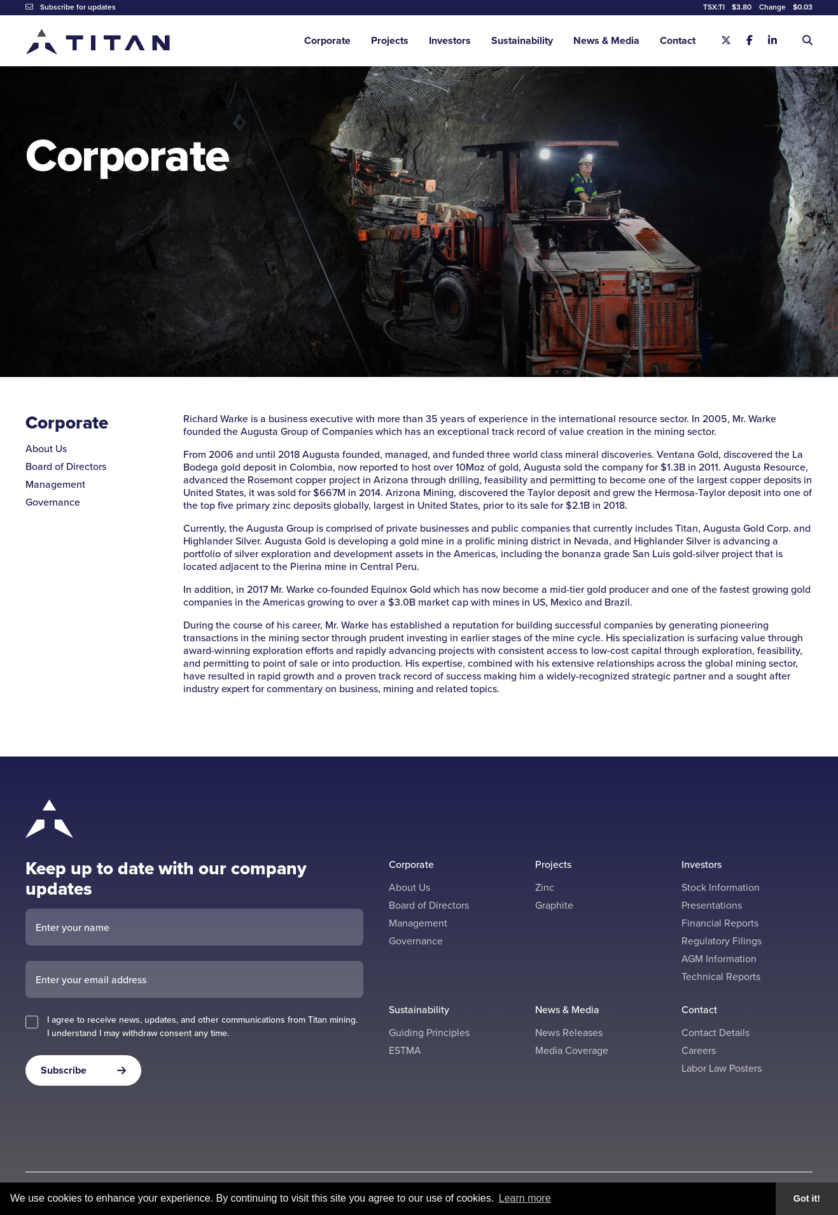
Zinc (544, 887)
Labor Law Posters (721, 1068)
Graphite (554, 905)
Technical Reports (720, 976)
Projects (390, 40)
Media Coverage (571, 1050)
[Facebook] (749, 40)
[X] (726, 40)
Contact (677, 40)
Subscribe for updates (70, 7)
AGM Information (719, 958)
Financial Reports (719, 923)
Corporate (327, 40)
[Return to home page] (98, 41)
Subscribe (64, 1070)
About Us (46, 448)
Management (55, 484)
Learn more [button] (525, 1198)
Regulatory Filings (721, 941)
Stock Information (720, 887)
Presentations (711, 905)
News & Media (606, 40)
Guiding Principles (429, 1032)
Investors (450, 40)
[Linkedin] (772, 40)
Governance (52, 502)
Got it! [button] (806, 1198)
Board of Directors (65, 466)
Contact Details (715, 1032)
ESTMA (405, 1050)
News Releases (569, 1032)
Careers (698, 1050)
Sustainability (522, 40)
